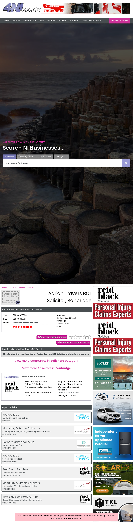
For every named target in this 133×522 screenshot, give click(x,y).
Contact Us (74, 20)
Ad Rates (51, 20)
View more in (46, 368)
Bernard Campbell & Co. (18, 442)
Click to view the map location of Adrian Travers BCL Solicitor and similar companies (46, 354)
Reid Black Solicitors (33, 376)
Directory (16, 20)
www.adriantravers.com (25, 322)
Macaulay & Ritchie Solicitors (21, 428)
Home (6, 20)
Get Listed (61, 20)
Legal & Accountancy (17, 287)
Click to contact (22, 326)
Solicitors (30, 287)
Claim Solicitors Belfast (68, 392)
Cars (35, 20)
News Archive (95, 20)
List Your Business (119, 20)
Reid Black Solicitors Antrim (20, 497)
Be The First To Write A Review (74, 342)
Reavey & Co (10, 414)
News (84, 20)
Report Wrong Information (53, 337)
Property (27, 20)
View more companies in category (46, 361)
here (58, 518)
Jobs (42, 20)
